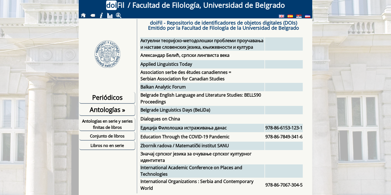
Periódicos (107, 97)
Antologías (107, 109)
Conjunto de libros (107, 136)
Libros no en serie (107, 145)
